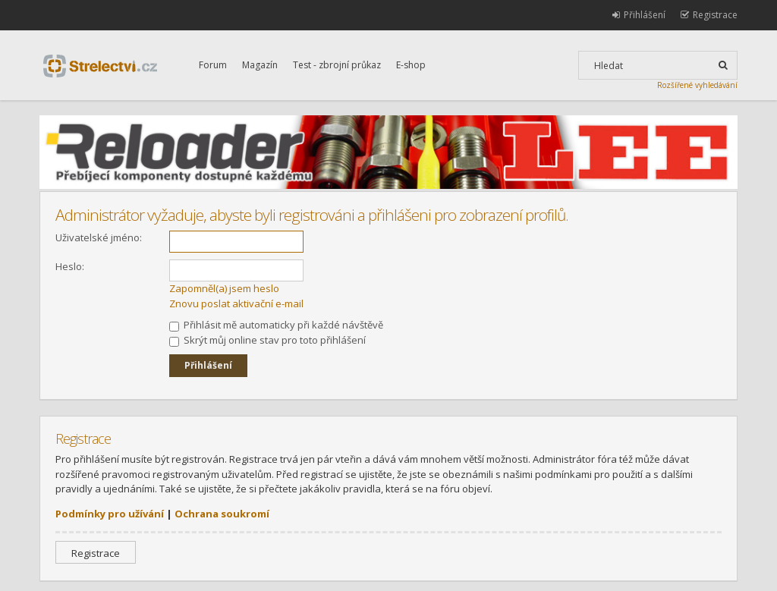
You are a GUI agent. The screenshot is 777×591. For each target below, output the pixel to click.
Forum (213, 64)
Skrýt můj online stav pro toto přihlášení (267, 340)
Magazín (260, 64)
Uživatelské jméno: (98, 237)
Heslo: (69, 266)
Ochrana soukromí (222, 513)
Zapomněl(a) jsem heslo (224, 288)
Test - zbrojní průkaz (337, 64)
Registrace (95, 553)
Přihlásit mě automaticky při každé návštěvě (276, 325)
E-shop (411, 64)
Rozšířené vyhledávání (697, 85)
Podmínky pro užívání (109, 513)
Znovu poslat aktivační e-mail (236, 303)
